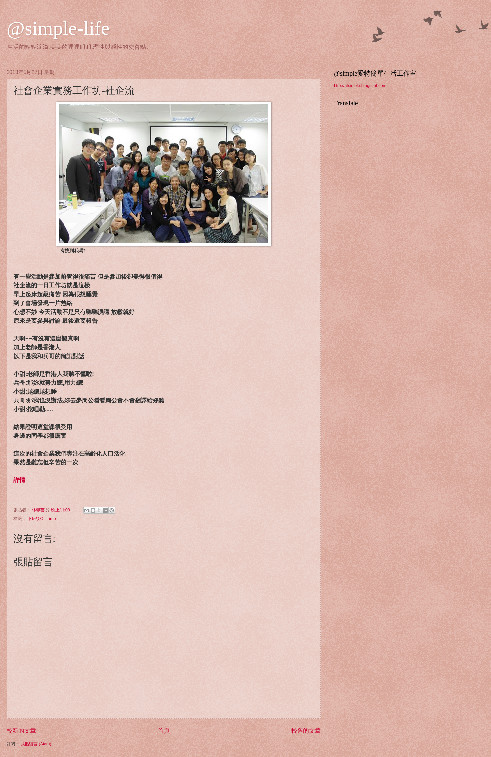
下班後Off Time (41, 518)
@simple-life (58, 28)
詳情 (19, 480)
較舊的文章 (306, 731)
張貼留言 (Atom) (36, 743)
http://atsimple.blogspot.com (360, 85)
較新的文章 (21, 731)
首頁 (164, 731)
